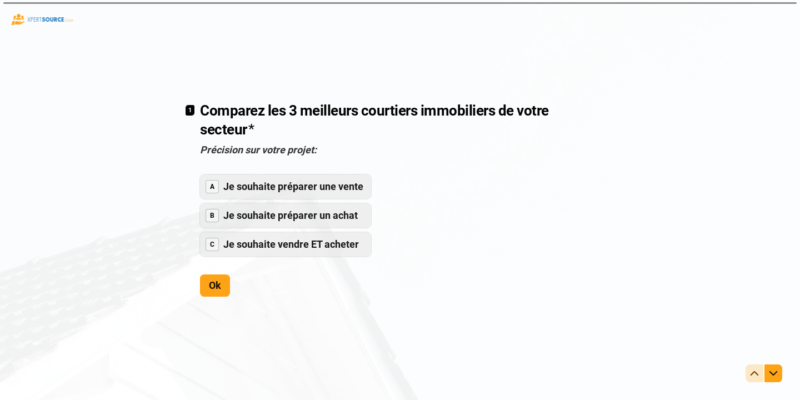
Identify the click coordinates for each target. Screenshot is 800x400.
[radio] (285, 186)
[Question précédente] (754, 373)
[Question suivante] (773, 373)
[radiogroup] (285, 215)
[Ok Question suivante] (215, 285)
